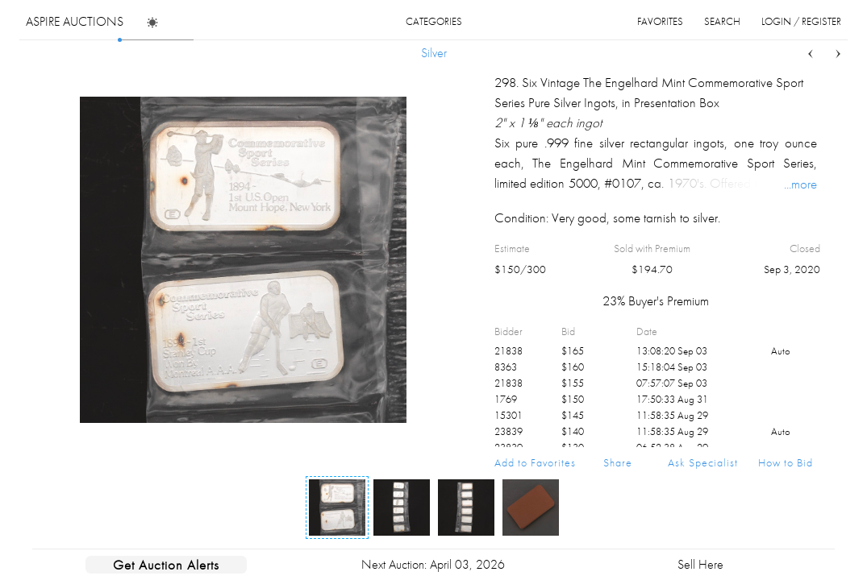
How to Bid (785, 462)
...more (800, 184)
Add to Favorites (535, 462)
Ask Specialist (703, 462)
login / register (801, 21)
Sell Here (700, 564)
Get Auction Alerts (166, 565)
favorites (660, 21)
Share (617, 462)
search (722, 21)
